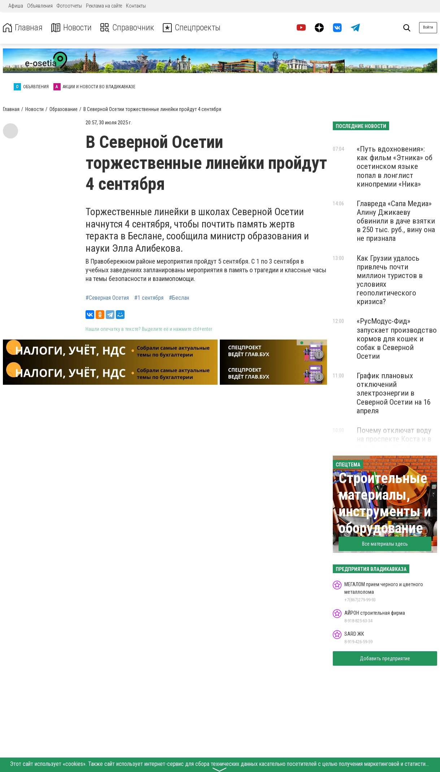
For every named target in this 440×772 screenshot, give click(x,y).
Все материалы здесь (385, 544)
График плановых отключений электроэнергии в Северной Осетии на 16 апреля (394, 393)
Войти (428, 27)
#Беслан (179, 298)
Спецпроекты (192, 28)
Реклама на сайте (104, 6)
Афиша (15, 6)
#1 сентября (149, 298)
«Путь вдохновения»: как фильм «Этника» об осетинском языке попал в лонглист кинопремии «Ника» (394, 166)
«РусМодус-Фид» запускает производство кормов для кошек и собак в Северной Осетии (397, 339)
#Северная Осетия (107, 298)
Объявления (40, 6)
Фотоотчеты (69, 6)
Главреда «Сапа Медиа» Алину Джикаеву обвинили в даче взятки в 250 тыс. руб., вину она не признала (396, 221)
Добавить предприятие (385, 658)
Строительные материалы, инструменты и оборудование (385, 503)
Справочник (127, 28)
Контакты (136, 6)
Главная (23, 28)
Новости (71, 28)
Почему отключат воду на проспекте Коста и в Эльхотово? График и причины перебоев (394, 443)
